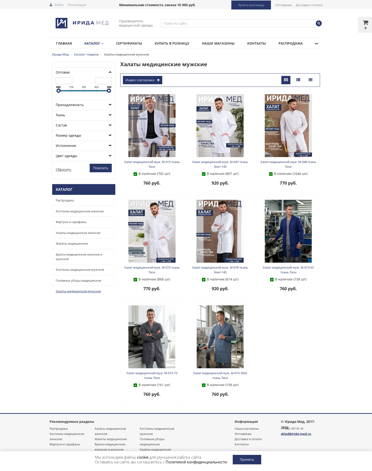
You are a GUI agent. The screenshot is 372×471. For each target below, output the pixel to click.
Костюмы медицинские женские (80, 211)
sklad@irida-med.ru (296, 434)
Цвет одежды (66, 156)
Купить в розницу (251, 5)
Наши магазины (226, 43)
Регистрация (77, 5)
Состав (61, 125)
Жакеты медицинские (72, 243)
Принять (247, 459)
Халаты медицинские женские (78, 233)
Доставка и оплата (309, 5)
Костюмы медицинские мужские (80, 269)
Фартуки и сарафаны (71, 222)
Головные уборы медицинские (78, 280)
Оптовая (63, 72)
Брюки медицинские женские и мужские (79, 256)
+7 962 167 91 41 (292, 428)
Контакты (267, 43)
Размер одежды (68, 135)
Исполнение (66, 145)
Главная (65, 43)
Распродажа (303, 43)
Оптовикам (283, 5)
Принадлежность (70, 105)
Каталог (96, 43)
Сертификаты (134, 43)
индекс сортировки (143, 80)
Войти (59, 5)
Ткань (60, 115)
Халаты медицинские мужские (78, 291)
